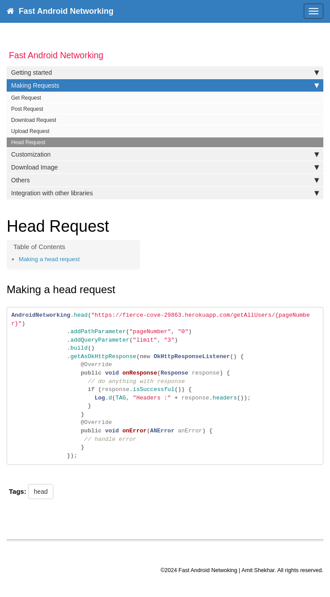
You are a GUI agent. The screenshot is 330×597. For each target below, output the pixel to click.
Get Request (26, 98)
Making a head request (49, 259)
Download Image (165, 167)
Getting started (165, 72)
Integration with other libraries (165, 193)
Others (165, 180)
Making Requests (165, 85)
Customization (165, 154)
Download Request (33, 120)
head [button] (41, 491)
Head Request (28, 142)
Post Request (27, 109)
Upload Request (30, 131)
